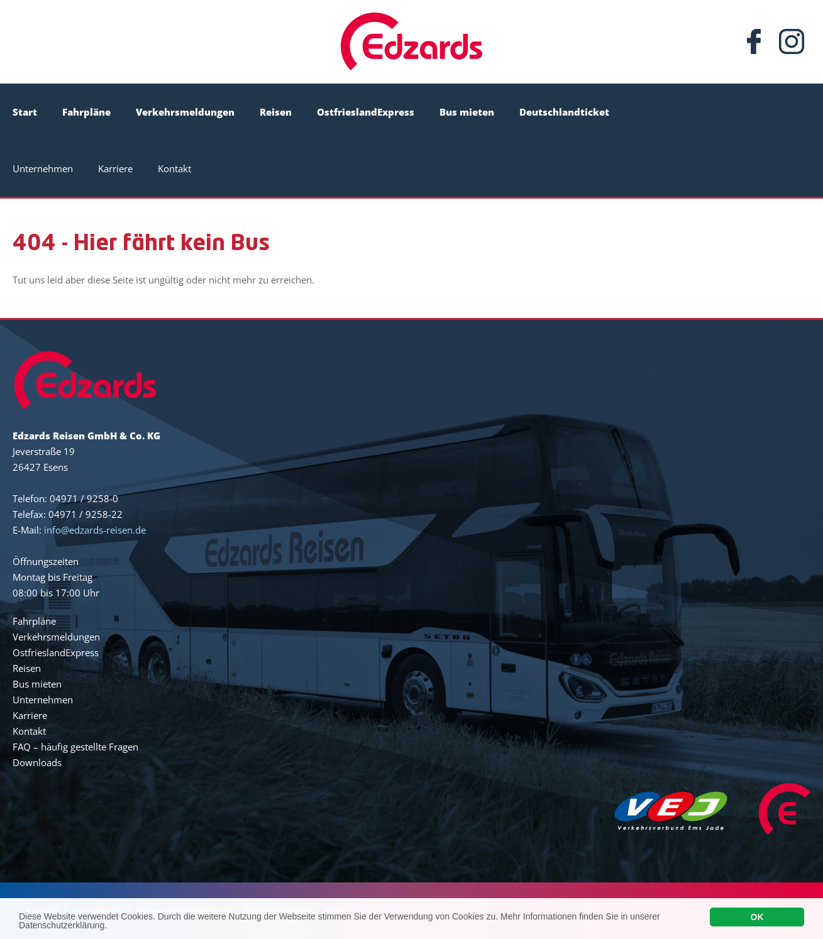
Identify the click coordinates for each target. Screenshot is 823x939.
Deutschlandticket (564, 112)
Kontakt (174, 168)
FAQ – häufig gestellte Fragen (75, 746)
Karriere (115, 168)
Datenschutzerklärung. (63, 928)
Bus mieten (466, 112)
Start (25, 112)
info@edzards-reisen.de (95, 530)
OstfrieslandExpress (365, 112)
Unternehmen (43, 168)
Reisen (276, 112)
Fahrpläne (86, 112)
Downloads (37, 762)
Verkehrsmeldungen (185, 112)
